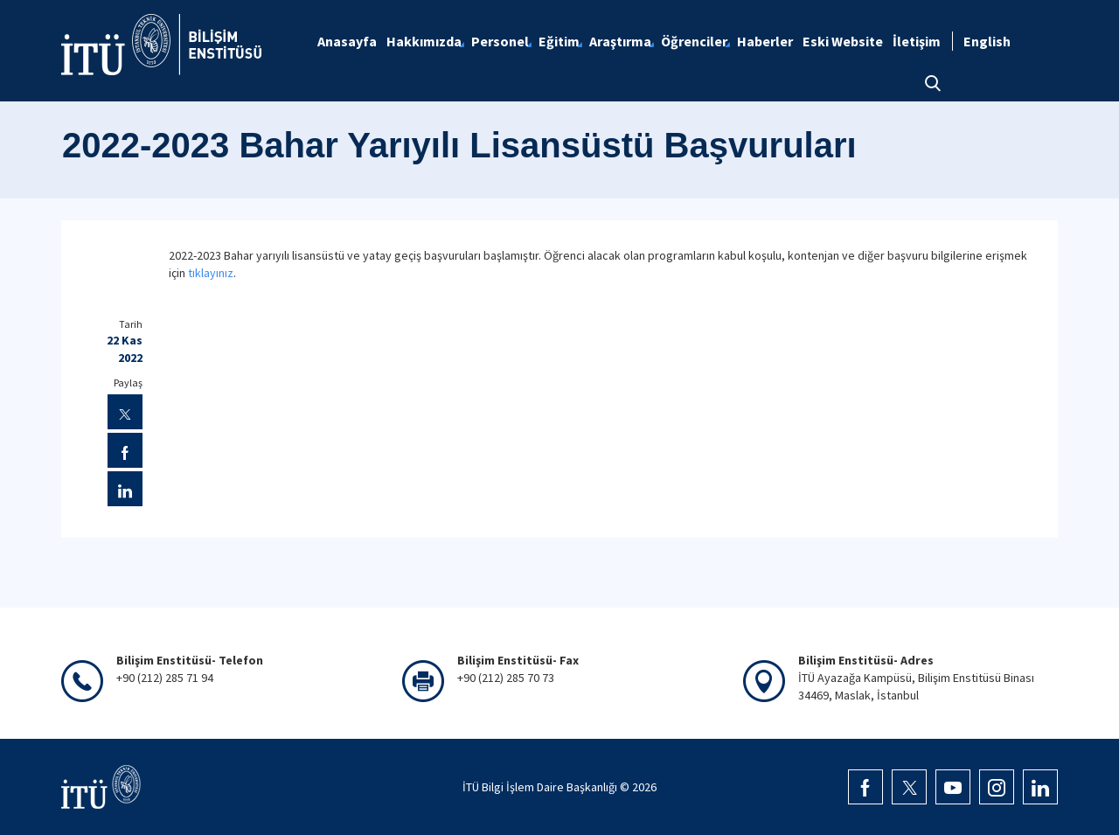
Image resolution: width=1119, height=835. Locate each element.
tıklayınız (210, 273)
